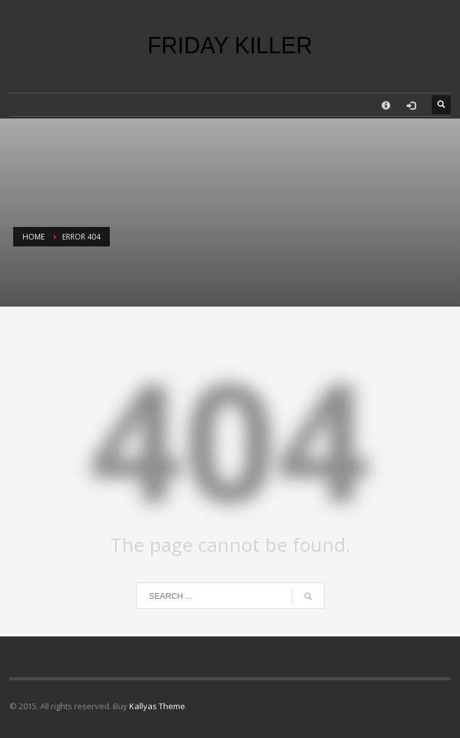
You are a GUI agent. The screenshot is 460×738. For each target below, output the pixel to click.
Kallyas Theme (157, 706)
